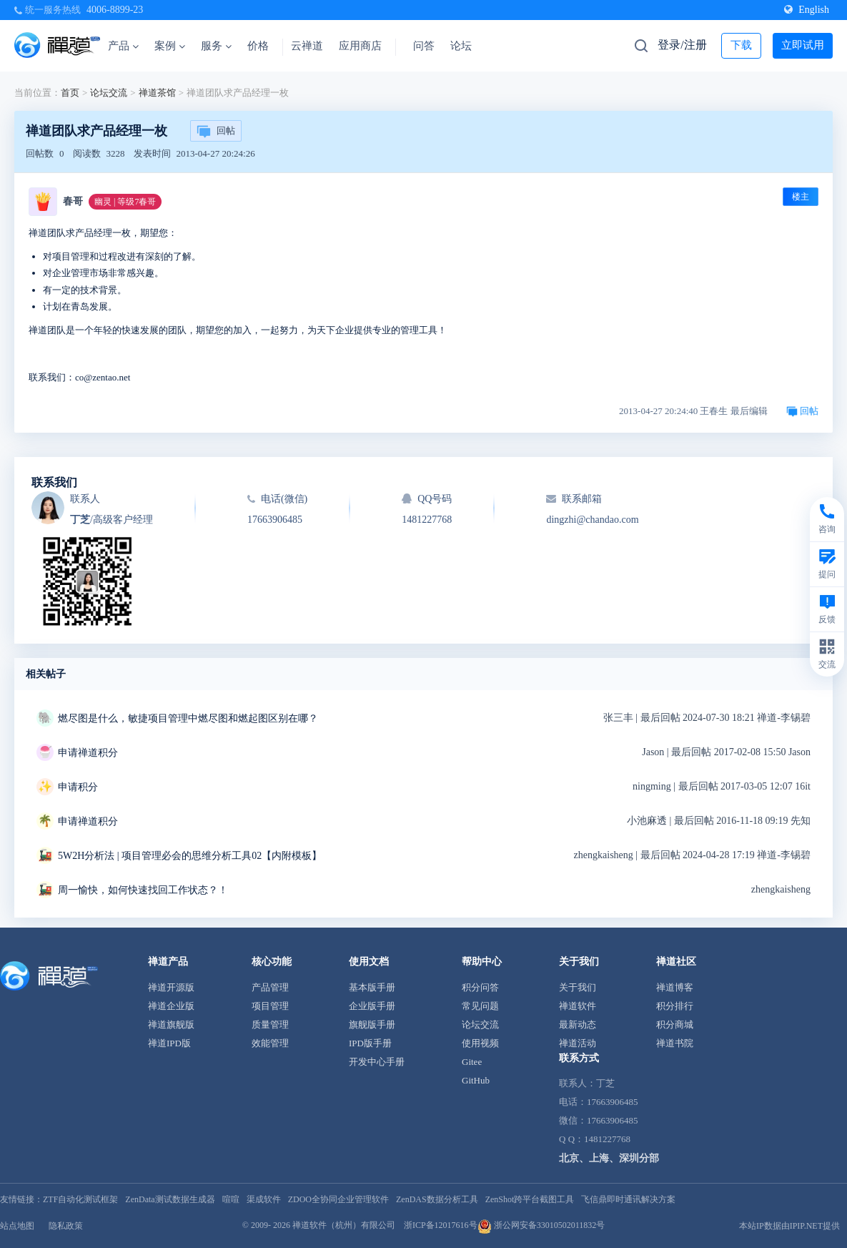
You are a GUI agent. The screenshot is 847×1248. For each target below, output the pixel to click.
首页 (70, 92)
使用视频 (480, 1043)
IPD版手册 (370, 1043)
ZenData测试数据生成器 (169, 1199)
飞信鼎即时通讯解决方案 (628, 1199)
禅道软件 (577, 1006)
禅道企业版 (171, 1006)
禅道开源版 (171, 987)
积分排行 (674, 1006)
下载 (741, 45)
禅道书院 (674, 1043)
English (806, 9)
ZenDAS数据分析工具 (437, 1199)
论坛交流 (108, 92)
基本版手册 (372, 987)
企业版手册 (372, 1006)
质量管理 (270, 1024)
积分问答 (480, 987)
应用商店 (360, 45)
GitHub (476, 1080)
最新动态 (577, 1024)
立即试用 (802, 45)
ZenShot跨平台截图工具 (530, 1199)
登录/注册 (682, 45)
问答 (424, 45)
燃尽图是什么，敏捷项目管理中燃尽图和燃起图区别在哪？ (188, 718)
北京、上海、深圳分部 (609, 1158)
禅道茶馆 (157, 92)
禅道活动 (577, 1043)
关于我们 (577, 987)
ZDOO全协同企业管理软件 (338, 1199)
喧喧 (230, 1199)
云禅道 (307, 45)
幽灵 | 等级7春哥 (125, 202)
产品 (123, 45)
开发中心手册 (377, 1061)
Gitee (472, 1061)
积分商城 (674, 1024)
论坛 (461, 45)
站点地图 (17, 1226)
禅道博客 (674, 987)
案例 (169, 45)
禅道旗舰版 (171, 1024)
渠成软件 (264, 1199)
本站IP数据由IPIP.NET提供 (789, 1226)
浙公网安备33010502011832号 (541, 1225)
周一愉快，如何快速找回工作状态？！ (143, 890)
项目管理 (270, 1006)
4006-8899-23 (114, 9)
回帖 (216, 131)
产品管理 (270, 987)
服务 (216, 45)
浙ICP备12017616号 (440, 1225)
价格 (258, 45)
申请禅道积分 (88, 752)
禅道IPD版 (169, 1043)
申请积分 (78, 787)
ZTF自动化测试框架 (80, 1199)
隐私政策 (66, 1226)
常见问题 (480, 1006)
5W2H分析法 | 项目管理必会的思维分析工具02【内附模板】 (190, 855)
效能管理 (270, 1043)
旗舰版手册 (372, 1024)
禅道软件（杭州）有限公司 (343, 1225)
